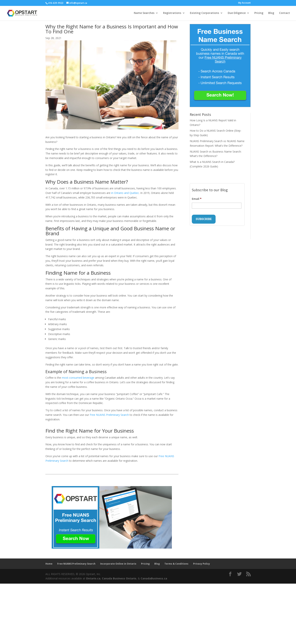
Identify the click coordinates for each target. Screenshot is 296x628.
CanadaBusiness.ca (154, 578)
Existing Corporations (204, 13)
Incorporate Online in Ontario (118, 563)
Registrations (172, 13)
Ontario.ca (93, 578)
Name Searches (144, 13)
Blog (271, 13)
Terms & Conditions (176, 563)
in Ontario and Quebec (125, 193)
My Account (244, 3)
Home (48, 563)
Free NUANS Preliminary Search (109, 415)
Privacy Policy (201, 563)
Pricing (258, 13)
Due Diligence (237, 13)
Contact (284, 13)
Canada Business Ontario (119, 578)
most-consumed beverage (78, 377)
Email (197, 199)
